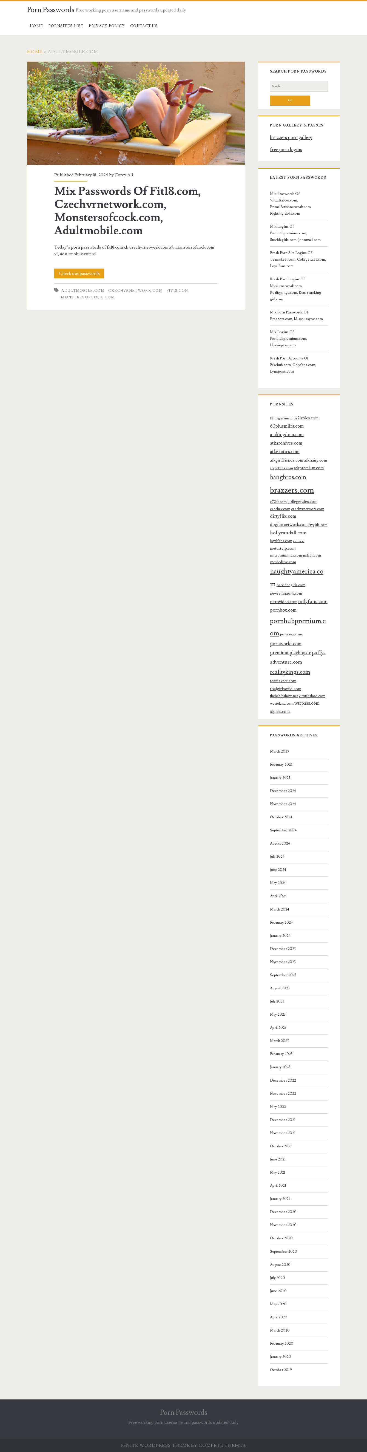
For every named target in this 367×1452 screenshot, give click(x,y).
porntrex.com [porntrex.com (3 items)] (291, 634)
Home (36, 26)
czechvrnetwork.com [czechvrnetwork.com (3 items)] (307, 508)
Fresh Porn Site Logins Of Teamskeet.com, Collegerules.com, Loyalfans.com (298, 259)
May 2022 (278, 1107)
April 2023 (278, 1027)
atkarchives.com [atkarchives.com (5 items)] (286, 443)
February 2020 (281, 1343)
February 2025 (281, 764)
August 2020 (280, 1265)
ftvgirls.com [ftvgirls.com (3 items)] (318, 524)
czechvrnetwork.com (135, 291)
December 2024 (283, 791)
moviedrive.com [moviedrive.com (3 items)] (283, 562)
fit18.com (177, 291)
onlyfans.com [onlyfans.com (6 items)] (313, 601)
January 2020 (280, 1357)
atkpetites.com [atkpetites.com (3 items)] (281, 468)
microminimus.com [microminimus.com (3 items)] (286, 555)
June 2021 (278, 1159)
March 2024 (279, 909)
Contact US (144, 26)
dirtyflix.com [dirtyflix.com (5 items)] (283, 516)
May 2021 (277, 1172)
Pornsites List (66, 26)
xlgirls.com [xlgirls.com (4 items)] (280, 711)
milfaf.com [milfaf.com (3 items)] (312, 555)
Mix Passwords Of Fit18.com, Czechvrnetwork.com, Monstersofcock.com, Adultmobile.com (135, 113)
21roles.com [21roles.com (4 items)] (308, 418)
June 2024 (278, 870)
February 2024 (281, 922)
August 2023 (280, 988)
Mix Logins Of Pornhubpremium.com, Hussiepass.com (288, 338)
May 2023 (278, 1014)
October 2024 (281, 817)
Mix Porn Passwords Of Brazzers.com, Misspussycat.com (296, 315)
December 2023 (283, 949)
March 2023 (279, 1041)
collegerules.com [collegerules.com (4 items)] (302, 501)
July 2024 (277, 856)
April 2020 (278, 1317)
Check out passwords (79, 273)
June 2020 (278, 1291)
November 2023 (283, 962)
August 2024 (280, 843)
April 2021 (278, 1185)
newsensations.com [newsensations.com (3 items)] (286, 593)
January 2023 (280, 1067)
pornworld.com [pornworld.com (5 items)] (285, 644)
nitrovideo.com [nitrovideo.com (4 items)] (283, 601)
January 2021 (280, 1199)
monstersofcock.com (88, 297)
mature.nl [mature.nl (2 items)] (299, 541)
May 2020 (278, 1304)
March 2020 (280, 1330)
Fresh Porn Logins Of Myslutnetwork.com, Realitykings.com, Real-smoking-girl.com (296, 289)
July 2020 (277, 1278)
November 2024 (283, 804)
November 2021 (282, 1133)
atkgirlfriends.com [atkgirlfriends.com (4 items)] (286, 460)
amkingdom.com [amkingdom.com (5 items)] (287, 435)
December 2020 (283, 1212)
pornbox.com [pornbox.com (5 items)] (283, 610)
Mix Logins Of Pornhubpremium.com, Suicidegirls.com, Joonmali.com (295, 233)
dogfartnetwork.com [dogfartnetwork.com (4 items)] (289, 524)
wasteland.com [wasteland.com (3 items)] (282, 703)
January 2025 (280, 778)
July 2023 (277, 1001)
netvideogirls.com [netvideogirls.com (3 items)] (291, 585)
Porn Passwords (50, 10)
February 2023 (281, 1054)
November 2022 (283, 1093)
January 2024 (280, 936)
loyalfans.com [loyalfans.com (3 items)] (281, 540)
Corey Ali (124, 175)
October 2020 (281, 1238)
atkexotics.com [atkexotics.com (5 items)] (285, 452)
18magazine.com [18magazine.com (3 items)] (283, 418)
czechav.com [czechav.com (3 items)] (280, 508)
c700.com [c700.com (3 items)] (278, 501)
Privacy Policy (107, 26)
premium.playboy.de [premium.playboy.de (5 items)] (290, 653)
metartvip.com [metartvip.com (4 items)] (282, 548)
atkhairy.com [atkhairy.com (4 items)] (315, 460)
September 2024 (283, 830)
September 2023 (283, 975)
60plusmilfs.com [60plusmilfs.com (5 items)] (287, 426)
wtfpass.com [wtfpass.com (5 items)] (307, 703)
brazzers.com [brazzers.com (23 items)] (292, 490)
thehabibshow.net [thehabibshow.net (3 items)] (284, 695)
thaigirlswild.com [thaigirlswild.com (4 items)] (285, 689)
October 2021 (281, 1146)
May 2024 (278, 883)
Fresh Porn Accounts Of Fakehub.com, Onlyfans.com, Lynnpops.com (293, 365)
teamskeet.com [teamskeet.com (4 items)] (283, 681)
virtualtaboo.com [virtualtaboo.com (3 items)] (312, 695)
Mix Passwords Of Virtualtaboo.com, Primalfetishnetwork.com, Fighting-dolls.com (291, 204)
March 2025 (279, 751)
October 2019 (281, 1370)
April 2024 (278, 896)
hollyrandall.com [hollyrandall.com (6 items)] (288, 532)
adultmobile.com (83, 291)
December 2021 (282, 1120)
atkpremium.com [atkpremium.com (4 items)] (309, 468)
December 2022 (283, 1080)
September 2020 (283, 1251)
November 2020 (283, 1225)
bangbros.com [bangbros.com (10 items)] (288, 477)
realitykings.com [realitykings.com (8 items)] (290, 672)
